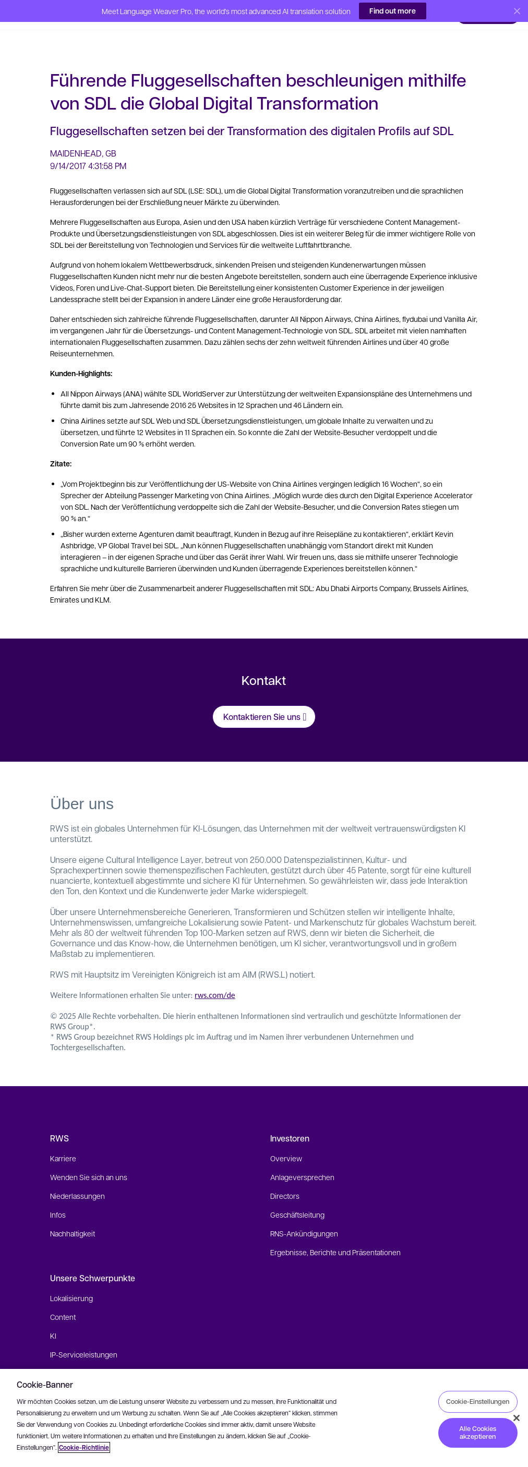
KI (53, 1321)
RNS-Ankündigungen (304, 1218)
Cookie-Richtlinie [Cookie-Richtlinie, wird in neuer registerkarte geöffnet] (84, 1447)
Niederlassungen (77, 1181)
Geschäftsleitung (297, 1200)
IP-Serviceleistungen (83, 1339)
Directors (284, 1181)
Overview (286, 1143)
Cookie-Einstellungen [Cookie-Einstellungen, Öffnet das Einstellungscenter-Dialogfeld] (477, 1401)
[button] (31, 13)
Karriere (63, 1143)
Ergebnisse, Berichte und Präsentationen (335, 1237)
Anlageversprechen (302, 1162)
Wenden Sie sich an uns (88, 1162)
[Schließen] (516, 1417)
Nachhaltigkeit (72, 1218)
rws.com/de (215, 980)
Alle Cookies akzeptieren (477, 1432)
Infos (58, 1200)
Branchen (65, 1358)
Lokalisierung (71, 1283)
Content (63, 1302)
